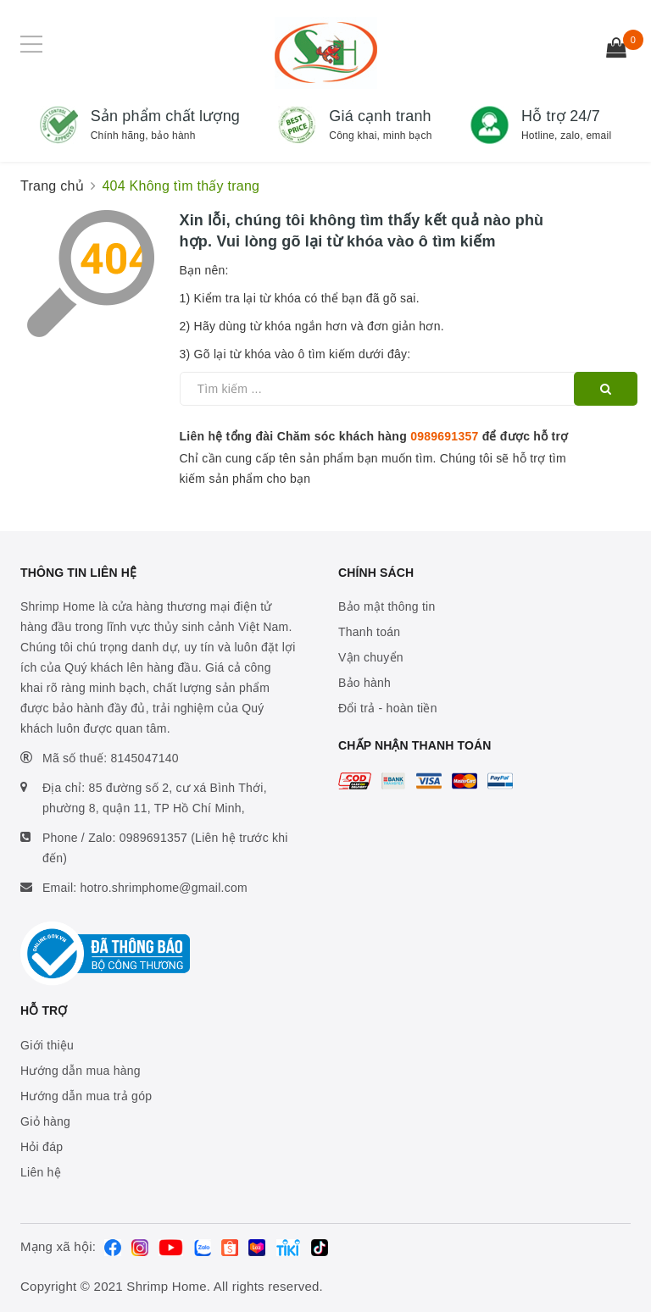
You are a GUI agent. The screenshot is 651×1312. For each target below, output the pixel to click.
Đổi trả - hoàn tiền (387, 708)
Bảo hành (364, 682)
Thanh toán (369, 632)
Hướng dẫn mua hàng (80, 1070)
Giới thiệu (47, 1045)
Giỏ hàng (45, 1121)
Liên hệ (40, 1172)
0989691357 (444, 436)
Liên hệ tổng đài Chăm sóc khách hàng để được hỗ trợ (374, 436)
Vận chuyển (370, 657)
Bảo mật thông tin (386, 606)
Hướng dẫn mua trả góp (86, 1096)
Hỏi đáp (41, 1147)
